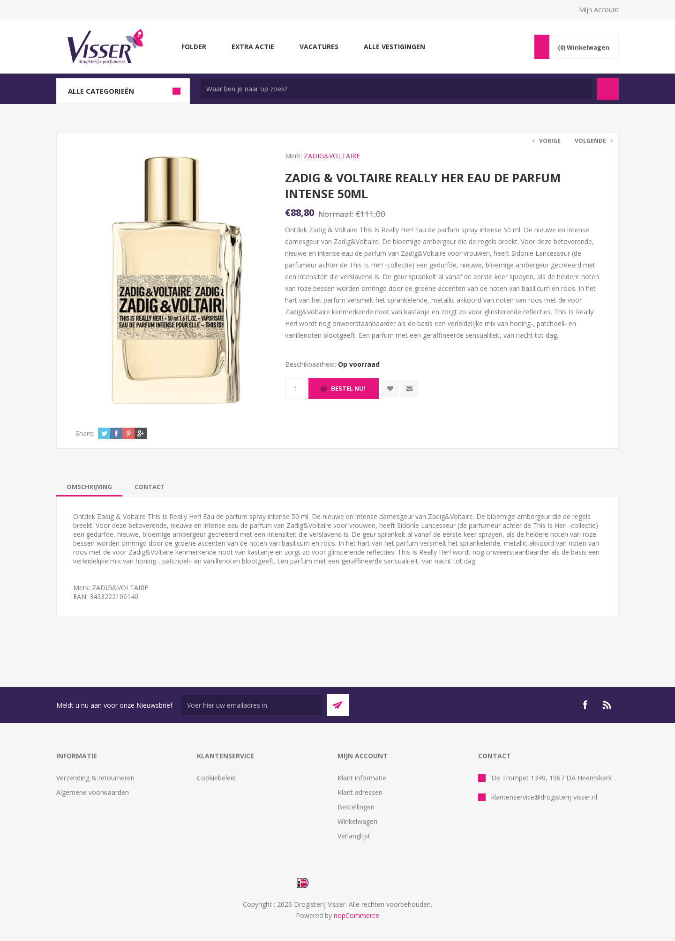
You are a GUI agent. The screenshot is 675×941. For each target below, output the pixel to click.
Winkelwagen (357, 821)
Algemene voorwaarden (92, 792)
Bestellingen (356, 806)
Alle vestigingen (394, 46)
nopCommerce (356, 915)
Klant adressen (360, 792)
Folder (193, 46)
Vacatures (319, 46)
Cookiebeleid (216, 777)
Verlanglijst (354, 835)
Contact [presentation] (150, 486)
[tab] (89, 486)
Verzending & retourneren (95, 777)
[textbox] (396, 89)
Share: (84, 433)
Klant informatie (362, 777)
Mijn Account (599, 9)
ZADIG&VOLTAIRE (332, 155)
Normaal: (335, 213)
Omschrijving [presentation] (89, 486)
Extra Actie (253, 46)
